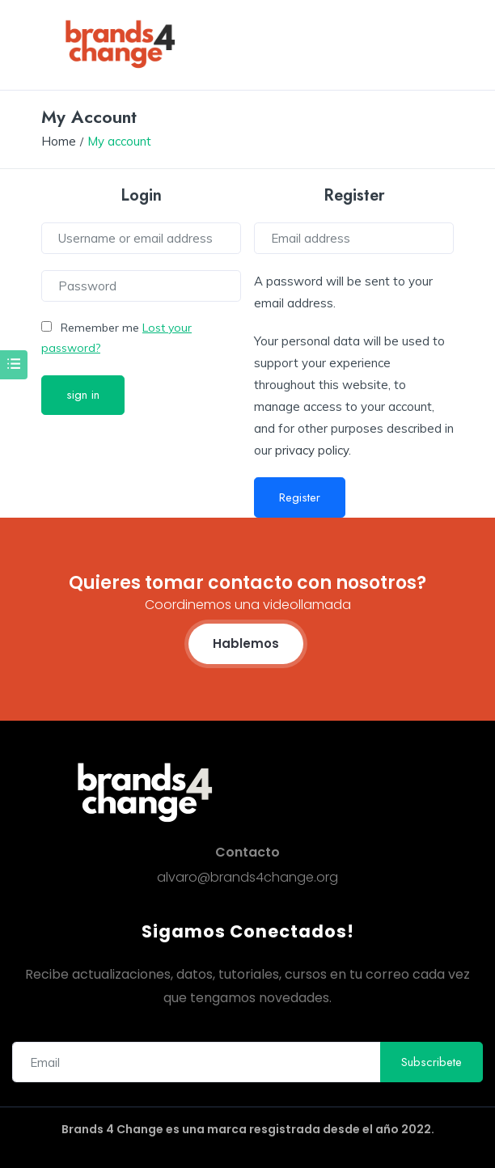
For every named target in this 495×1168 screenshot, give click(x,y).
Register (299, 497)
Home (58, 141)
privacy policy (312, 450)
